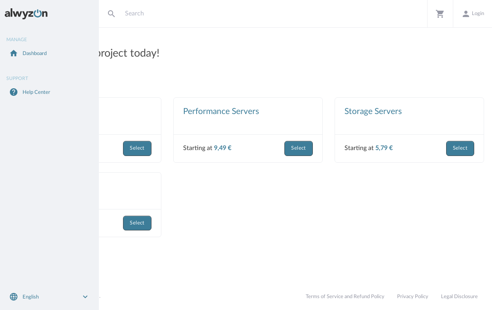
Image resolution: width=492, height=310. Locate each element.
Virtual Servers (143, 111)
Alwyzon (116, 296)
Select (200, 148)
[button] (440, 13)
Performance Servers (284, 111)
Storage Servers (404, 111)
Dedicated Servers (150, 186)
